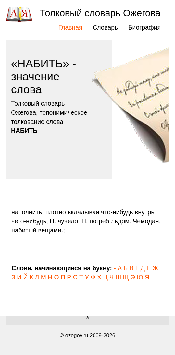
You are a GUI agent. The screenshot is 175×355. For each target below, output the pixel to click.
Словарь (105, 27)
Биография (144, 27)
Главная (70, 27)
